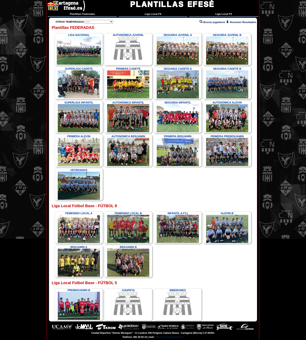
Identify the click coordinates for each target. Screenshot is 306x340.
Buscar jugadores (212, 22)
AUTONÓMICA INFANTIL (128, 116)
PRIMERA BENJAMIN (178, 150)
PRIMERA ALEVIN (79, 150)
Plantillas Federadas (82, 13)
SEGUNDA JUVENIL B (227, 49)
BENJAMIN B (128, 261)
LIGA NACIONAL (79, 49)
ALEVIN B (227, 227)
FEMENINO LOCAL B (128, 227)
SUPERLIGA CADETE (79, 82)
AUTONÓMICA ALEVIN (227, 116)
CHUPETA (128, 302)
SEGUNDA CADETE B (227, 82)
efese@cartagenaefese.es (169, 337)
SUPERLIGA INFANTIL (79, 116)
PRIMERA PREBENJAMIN (227, 150)
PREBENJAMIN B (79, 304)
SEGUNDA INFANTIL (178, 116)
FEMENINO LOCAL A (79, 227)
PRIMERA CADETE (128, 82)
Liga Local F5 (223, 13)
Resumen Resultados (241, 22)
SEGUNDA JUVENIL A (178, 49)
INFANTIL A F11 (178, 227)
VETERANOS (79, 184)
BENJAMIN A (79, 261)
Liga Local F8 (153, 13)
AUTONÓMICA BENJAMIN (128, 150)
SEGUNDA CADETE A (178, 82)
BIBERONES (177, 302)
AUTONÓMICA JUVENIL (128, 46)
